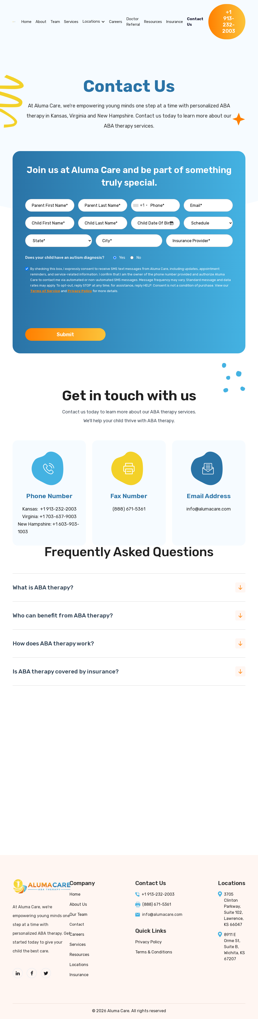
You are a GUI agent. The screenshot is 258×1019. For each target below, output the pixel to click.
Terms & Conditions (153, 952)
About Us (78, 904)
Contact (77, 924)
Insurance (174, 21)
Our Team (78, 914)
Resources (153, 21)
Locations (91, 21)
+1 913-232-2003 (158, 894)
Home (26, 21)
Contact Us (195, 22)
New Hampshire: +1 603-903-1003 (48, 527)
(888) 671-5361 (129, 509)
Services (71, 21)
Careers (115, 21)
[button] (93, 22)
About (41, 21)
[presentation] (63, 310)
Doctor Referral (133, 22)
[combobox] (140, 205)
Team (55, 21)
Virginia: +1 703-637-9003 (49, 516)
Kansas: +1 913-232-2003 (49, 509)
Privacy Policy (148, 942)
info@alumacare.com (208, 509)
